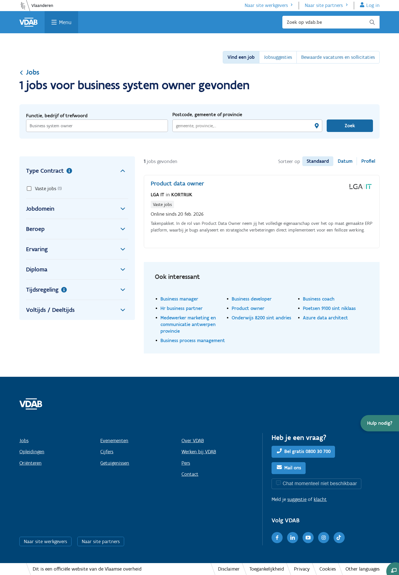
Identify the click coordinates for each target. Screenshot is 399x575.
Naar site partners (324, 5)
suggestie (296, 499)
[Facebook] (277, 537)
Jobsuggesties (278, 57)
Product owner (248, 308)
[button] (379, 423)
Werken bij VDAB (198, 452)
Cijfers (106, 452)
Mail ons (292, 468)
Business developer (252, 299)
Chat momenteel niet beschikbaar (320, 483)
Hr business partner (181, 308)
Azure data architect (325, 317)
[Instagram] (323, 537)
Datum (345, 161)
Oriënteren (30, 463)
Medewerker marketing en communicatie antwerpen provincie (188, 324)
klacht (320, 499)
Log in (373, 5)
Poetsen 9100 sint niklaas (329, 308)
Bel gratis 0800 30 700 (307, 451)
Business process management (192, 340)
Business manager (179, 299)
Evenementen (114, 440)
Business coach (318, 299)
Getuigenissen (114, 463)
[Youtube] (308, 537)
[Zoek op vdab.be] (331, 22)
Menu (65, 22)
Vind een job (241, 57)
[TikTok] (339, 537)
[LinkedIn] (292, 537)
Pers (185, 463)
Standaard (318, 161)
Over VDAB (192, 440)
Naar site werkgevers (266, 5)
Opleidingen (31, 452)
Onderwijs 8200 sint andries (261, 317)
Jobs (29, 72)
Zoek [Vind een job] (350, 126)
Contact (189, 474)
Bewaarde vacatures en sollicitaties (338, 57)
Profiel (368, 161)
